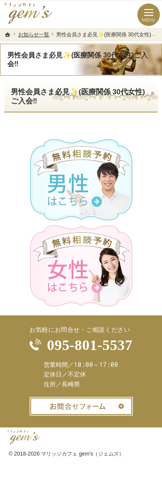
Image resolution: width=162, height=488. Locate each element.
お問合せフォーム (81, 406)
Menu (148, 14)
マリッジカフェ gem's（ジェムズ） (82, 454)
